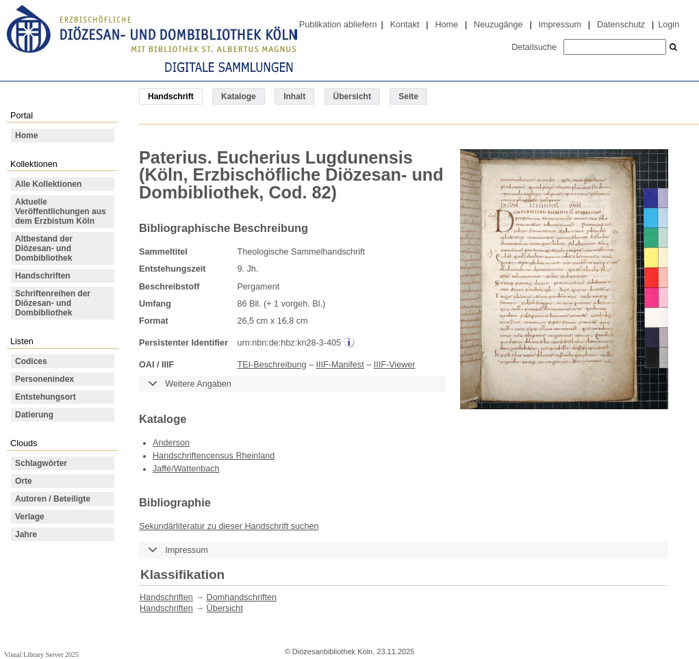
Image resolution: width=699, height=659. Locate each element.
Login (668, 24)
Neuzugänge (498, 24)
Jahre (26, 534)
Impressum (560, 24)
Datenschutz (621, 24)
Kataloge (238, 96)
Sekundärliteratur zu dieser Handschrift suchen (228, 526)
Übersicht (352, 96)
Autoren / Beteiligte (52, 499)
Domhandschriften (242, 597)
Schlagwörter (41, 463)
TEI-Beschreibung (271, 365)
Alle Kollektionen (48, 184)
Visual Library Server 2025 (41, 654)
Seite (408, 96)
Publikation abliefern (338, 24)
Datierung (34, 414)
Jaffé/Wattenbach (186, 469)
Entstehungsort (45, 397)
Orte (23, 481)
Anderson (171, 443)
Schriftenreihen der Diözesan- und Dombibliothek (52, 303)
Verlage (30, 516)
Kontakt (405, 24)
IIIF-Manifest (340, 365)
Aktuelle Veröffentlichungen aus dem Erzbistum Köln (60, 211)
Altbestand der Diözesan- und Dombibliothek (44, 248)
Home (446, 24)
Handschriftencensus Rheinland (214, 456)
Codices (31, 361)
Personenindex (44, 379)
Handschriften (43, 276)
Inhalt (294, 96)
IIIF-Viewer (395, 365)
